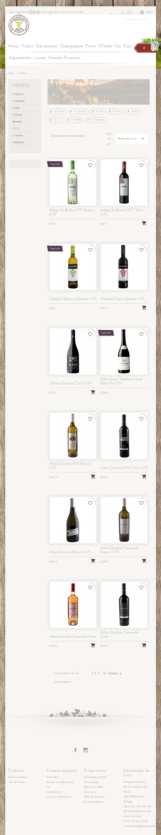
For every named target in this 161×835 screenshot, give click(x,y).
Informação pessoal (95, 777)
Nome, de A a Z (132, 138)
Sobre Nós (52, 777)
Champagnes (71, 46)
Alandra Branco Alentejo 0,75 (72, 299)
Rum (127, 46)
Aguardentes (19, 58)
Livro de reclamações (58, 796)
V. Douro (17, 114)
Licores (39, 58)
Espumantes (46, 46)
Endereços (90, 791)
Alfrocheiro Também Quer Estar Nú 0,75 (121, 381)
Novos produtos (17, 777)
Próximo (115, 673)
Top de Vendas (17, 782)
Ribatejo (17, 121)
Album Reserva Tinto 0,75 (70, 383)
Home (13, 46)
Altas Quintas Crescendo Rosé (72, 637)
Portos (90, 46)
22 (105, 673)
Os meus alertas (93, 801)
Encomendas (91, 782)
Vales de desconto (94, 796)
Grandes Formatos (64, 58)
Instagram (85, 750)
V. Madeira (18, 142)
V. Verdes (18, 135)
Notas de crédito (93, 786)
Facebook (75, 750)
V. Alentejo (19, 100)
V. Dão (16, 107)
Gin (118, 46)
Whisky (105, 46)
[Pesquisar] (135, 19)
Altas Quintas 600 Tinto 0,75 (124, 468)
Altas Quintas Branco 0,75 (70, 552)
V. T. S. (16, 128)
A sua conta (95, 771)
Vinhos (27, 46)
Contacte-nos (53, 791)
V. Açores (18, 94)
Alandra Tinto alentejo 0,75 (122, 299)
